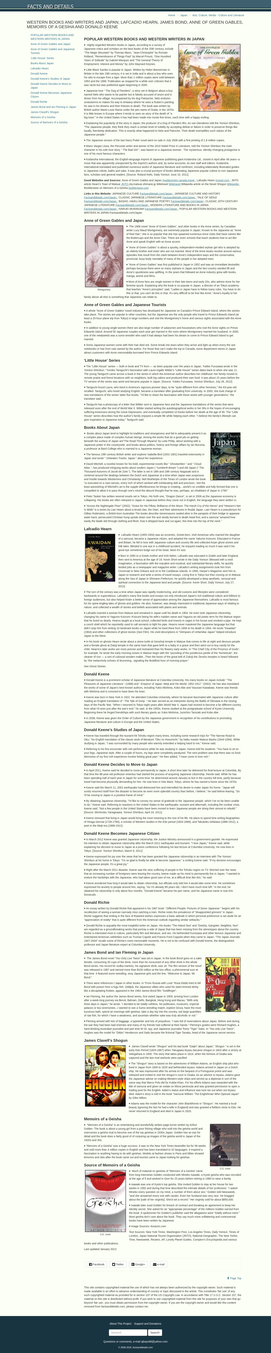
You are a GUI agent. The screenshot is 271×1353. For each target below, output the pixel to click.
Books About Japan (42, 63)
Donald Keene (39, 73)
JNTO (125, 184)
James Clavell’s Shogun (45, 112)
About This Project (120, 1323)
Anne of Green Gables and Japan (51, 44)
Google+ (138, 1264)
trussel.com (223, 180)
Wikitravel (175, 184)
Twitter (118, 1264)
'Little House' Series (42, 58)
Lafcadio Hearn (40, 68)
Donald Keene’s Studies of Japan (50, 78)
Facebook (97, 1264)
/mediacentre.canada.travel (178, 180)
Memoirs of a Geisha (43, 117)
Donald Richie (39, 101)
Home (171, 15)
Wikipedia (233, 184)
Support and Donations (147, 1323)
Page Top (234, 1278)
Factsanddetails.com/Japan (156, 193)
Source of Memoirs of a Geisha (49, 122)
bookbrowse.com (139, 187)
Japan (183, 15)
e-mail (159, 1264)
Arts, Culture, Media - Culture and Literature (218, 15)
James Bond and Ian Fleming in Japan (53, 106)
